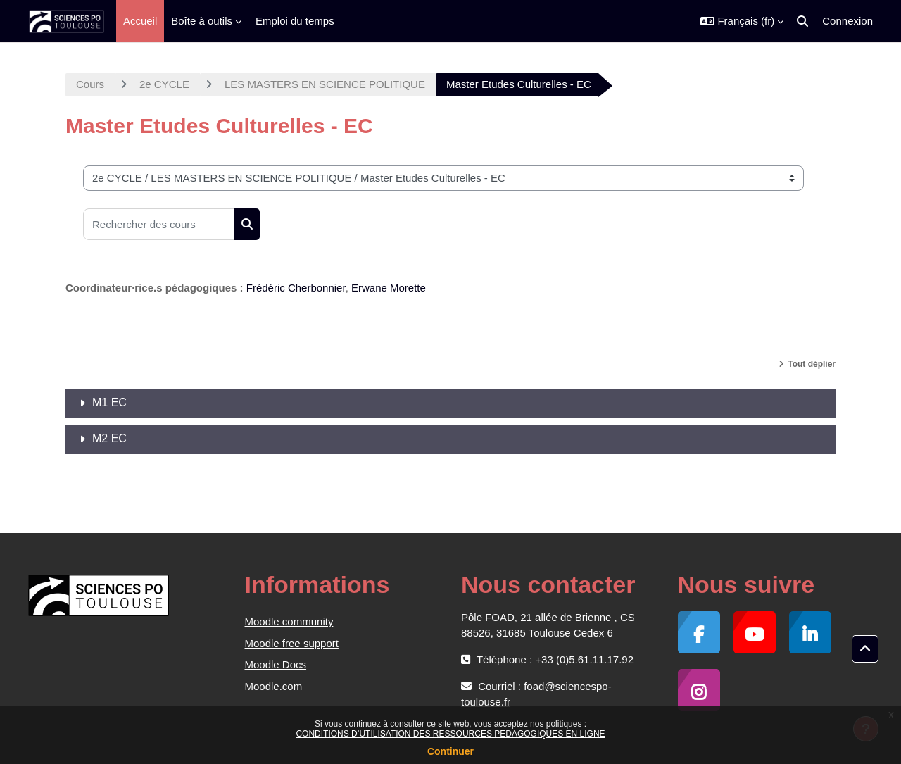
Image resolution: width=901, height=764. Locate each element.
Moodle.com (274, 686)
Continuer (450, 751)
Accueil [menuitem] (140, 21)
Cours (90, 84)
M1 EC (109, 402)
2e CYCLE (164, 84)
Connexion (847, 21)
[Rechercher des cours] (159, 224)
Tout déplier (812, 364)
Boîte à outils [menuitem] (201, 21)
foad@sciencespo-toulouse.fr (536, 694)
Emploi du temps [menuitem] (295, 21)
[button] (742, 21)
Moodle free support (292, 643)
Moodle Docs (276, 664)
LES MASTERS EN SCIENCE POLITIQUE (325, 84)
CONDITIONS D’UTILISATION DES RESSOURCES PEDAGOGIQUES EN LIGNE (450, 734)
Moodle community (289, 621)
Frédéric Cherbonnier (296, 288)
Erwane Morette (388, 288)
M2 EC (109, 438)
